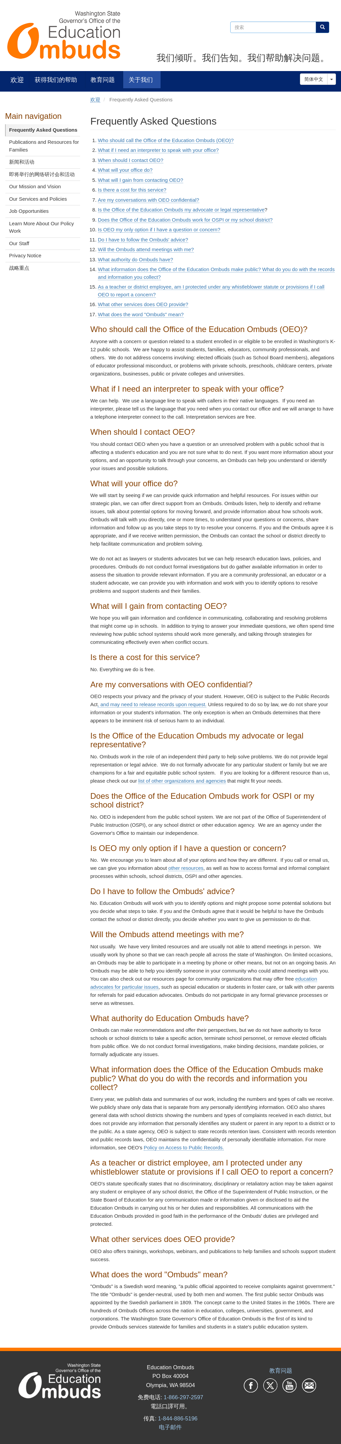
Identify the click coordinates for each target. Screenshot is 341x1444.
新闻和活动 (21, 162)
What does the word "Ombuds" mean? (141, 314)
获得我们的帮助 (56, 80)
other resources (185, 868)
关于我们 (141, 80)
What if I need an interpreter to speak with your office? (158, 150)
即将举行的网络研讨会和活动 (42, 174)
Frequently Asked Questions (43, 130)
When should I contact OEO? (130, 160)
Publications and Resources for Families (44, 146)
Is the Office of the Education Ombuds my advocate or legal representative (181, 209)
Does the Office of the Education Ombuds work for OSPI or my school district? (185, 220)
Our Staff (19, 243)
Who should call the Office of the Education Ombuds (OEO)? (166, 140)
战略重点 (19, 268)
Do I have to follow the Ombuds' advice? (143, 239)
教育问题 (103, 80)
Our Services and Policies (38, 199)
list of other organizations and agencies (182, 781)
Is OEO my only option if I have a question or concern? (159, 229)
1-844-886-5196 (177, 1418)
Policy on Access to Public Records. (184, 1147)
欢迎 (17, 79)
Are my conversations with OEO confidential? (148, 200)
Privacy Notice (25, 255)
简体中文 (313, 79)
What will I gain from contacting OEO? (140, 180)
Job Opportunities (29, 211)
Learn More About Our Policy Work (41, 227)
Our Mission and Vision (35, 186)
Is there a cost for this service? (132, 190)
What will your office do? (125, 170)
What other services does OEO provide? (143, 304)
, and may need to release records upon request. (152, 704)
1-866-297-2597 (183, 1397)
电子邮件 (170, 1427)
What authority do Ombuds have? (135, 259)
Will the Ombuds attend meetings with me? (146, 249)
